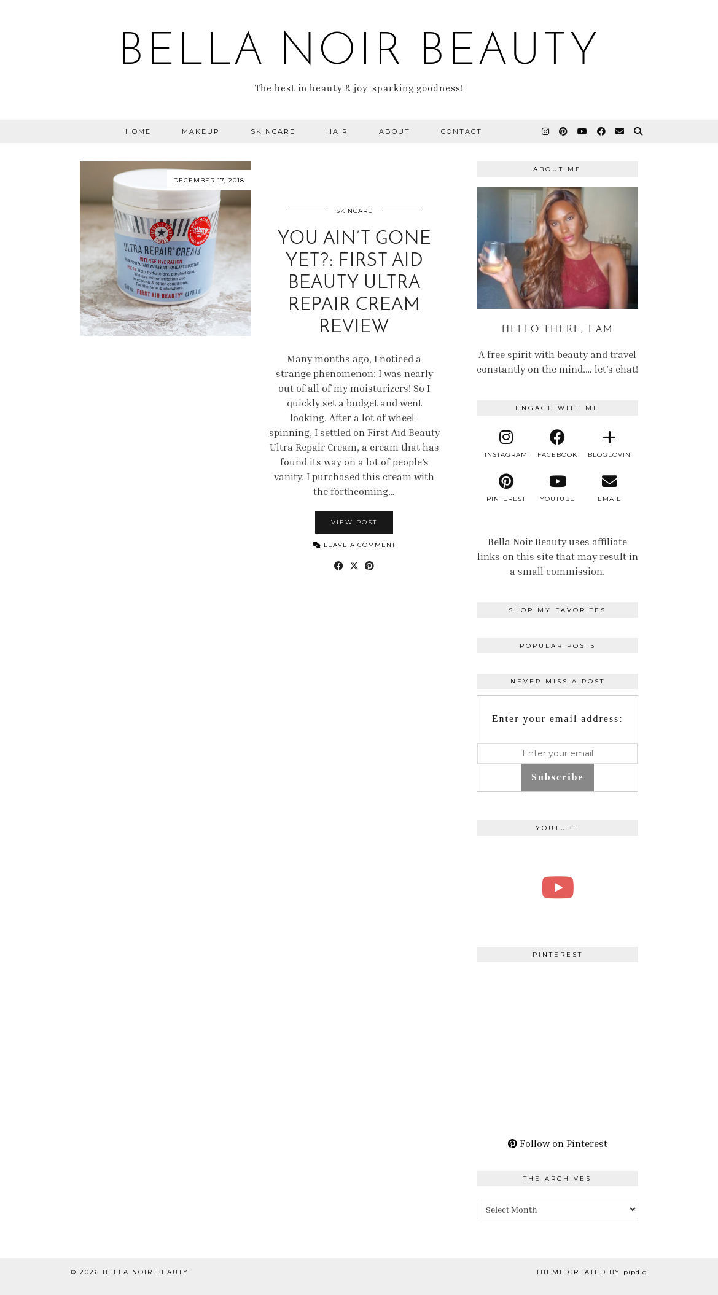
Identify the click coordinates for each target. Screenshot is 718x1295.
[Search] (639, 131)
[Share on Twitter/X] (354, 565)
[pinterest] (505, 488)
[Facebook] (602, 131)
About (394, 131)
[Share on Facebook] (338, 565)
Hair (337, 131)
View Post (354, 522)
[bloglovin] (609, 444)
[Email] (620, 131)
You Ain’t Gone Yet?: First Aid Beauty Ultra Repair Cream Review (354, 283)
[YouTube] (582, 131)
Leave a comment (354, 545)
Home (138, 131)
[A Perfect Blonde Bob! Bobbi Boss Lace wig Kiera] (557, 887)
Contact (461, 131)
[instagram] (505, 444)
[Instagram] (546, 131)
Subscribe (557, 777)
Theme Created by (591, 1272)
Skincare (273, 131)
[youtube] (557, 488)
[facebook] (557, 444)
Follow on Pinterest (557, 1143)
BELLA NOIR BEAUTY (359, 53)
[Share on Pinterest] (369, 565)
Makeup (201, 131)
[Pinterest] (564, 131)
